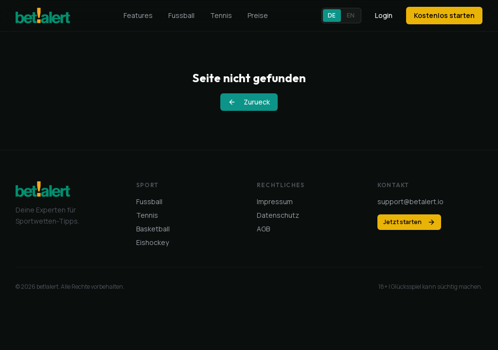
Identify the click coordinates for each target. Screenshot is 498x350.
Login (383, 15)
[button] (341, 15)
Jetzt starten (409, 222)
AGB (263, 228)
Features (138, 15)
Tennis (221, 15)
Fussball (181, 15)
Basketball (153, 228)
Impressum (275, 201)
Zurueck (249, 101)
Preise (258, 15)
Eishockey (152, 242)
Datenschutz (278, 215)
